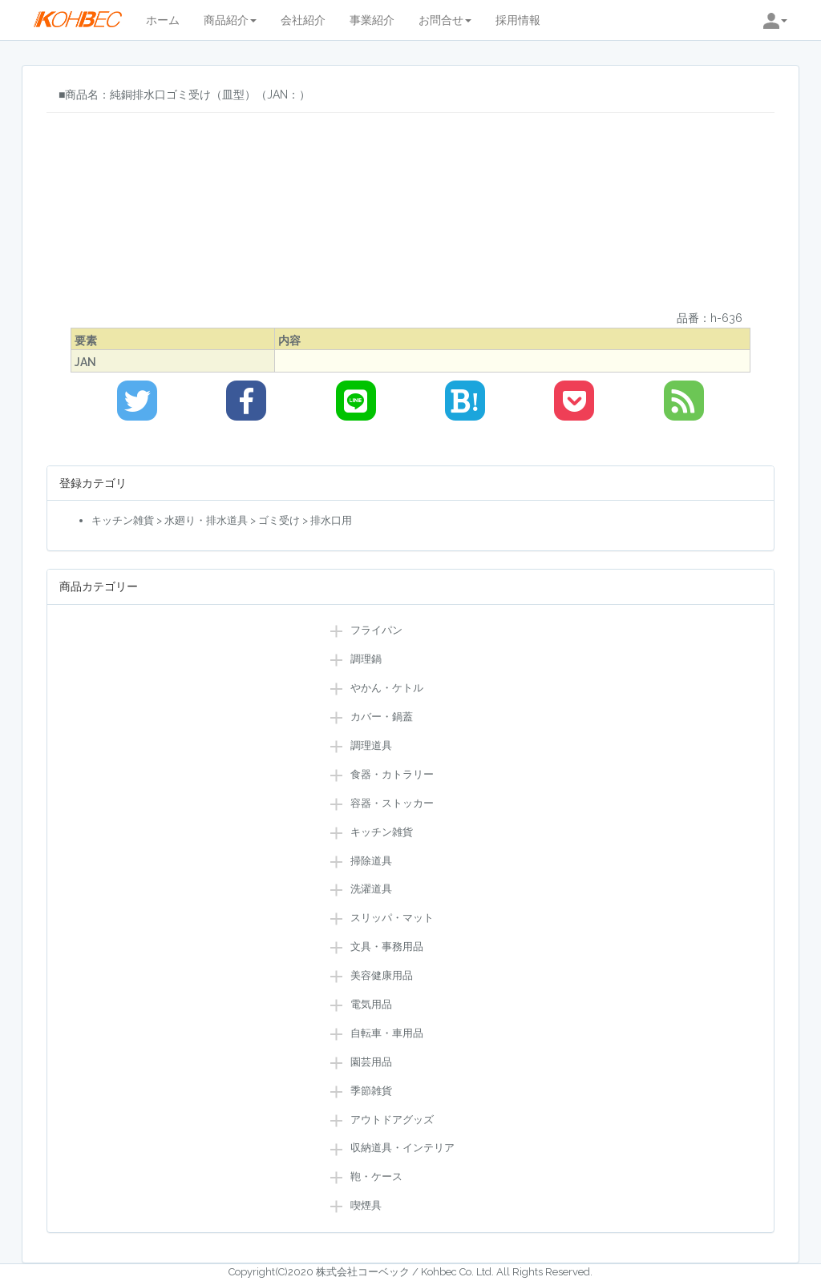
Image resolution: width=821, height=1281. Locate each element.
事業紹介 (372, 20)
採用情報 (517, 20)
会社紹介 (303, 20)
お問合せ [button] (445, 20)
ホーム (163, 20)
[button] (775, 20)
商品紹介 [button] (230, 20)
